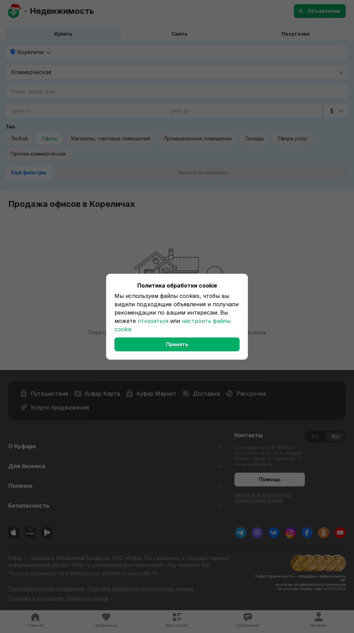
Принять (177, 344)
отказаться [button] (153, 320)
